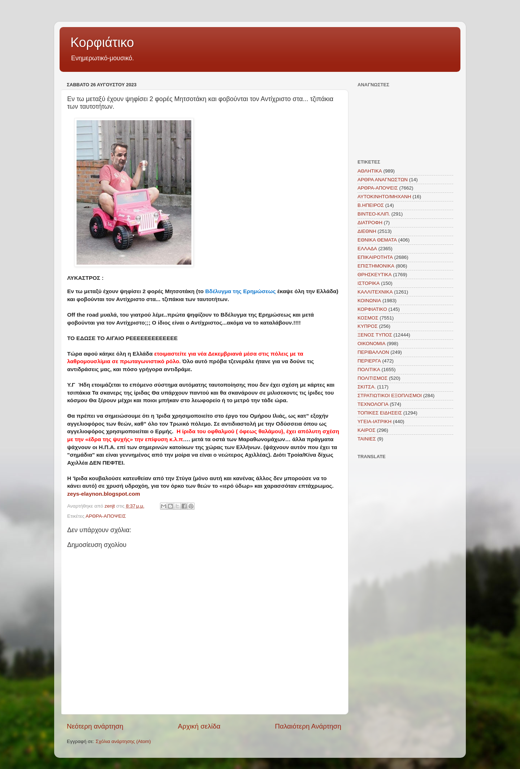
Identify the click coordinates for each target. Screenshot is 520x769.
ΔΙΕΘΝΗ (367, 231)
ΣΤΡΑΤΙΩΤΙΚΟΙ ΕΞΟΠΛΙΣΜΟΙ (390, 395)
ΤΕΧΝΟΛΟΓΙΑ (373, 404)
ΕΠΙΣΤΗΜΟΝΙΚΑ (376, 266)
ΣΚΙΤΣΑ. (367, 387)
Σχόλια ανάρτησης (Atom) (123, 741)
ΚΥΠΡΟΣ (368, 326)
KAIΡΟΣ (367, 430)
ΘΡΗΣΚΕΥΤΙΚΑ (375, 274)
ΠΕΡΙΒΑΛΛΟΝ (373, 352)
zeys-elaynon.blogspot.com (103, 494)
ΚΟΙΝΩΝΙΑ (369, 300)
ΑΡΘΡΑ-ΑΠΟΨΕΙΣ (106, 516)
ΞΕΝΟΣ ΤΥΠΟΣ (375, 335)
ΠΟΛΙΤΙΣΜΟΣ (372, 378)
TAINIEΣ (367, 439)
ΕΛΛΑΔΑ (367, 248)
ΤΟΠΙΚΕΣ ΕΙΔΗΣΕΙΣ (380, 413)
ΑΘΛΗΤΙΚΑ (370, 171)
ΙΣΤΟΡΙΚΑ (369, 283)
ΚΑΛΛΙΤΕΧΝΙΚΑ (375, 292)
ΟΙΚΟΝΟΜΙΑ (372, 343)
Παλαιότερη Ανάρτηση (308, 726)
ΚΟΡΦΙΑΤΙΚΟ (372, 309)
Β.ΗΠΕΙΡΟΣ (371, 205)
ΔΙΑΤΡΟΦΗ (370, 222)
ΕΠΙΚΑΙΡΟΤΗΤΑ (375, 257)
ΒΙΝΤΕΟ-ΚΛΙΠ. (374, 214)
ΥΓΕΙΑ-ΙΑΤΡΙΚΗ (374, 421)
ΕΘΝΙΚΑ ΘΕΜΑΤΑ (377, 240)
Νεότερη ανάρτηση (95, 726)
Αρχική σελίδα (199, 726)
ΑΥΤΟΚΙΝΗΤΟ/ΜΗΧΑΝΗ (384, 196)
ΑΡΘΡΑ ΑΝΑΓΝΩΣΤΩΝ (383, 179)
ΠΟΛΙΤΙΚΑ (369, 369)
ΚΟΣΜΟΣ (368, 318)
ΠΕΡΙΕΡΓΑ (369, 361)
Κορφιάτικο (102, 42)
